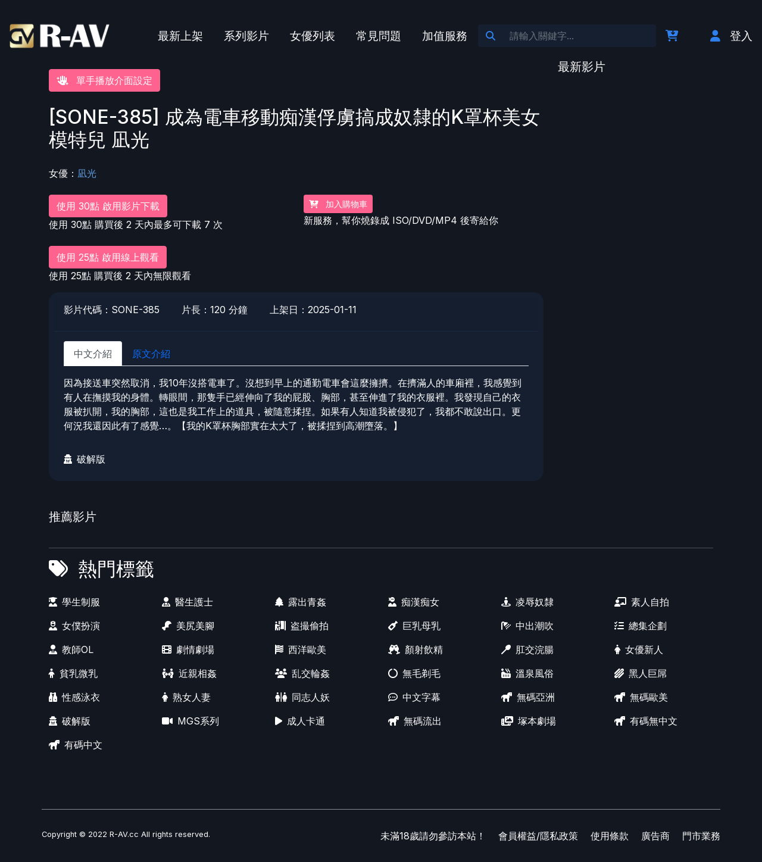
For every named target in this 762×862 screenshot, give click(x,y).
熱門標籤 (116, 568)
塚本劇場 (528, 721)
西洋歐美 (300, 649)
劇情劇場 (188, 649)
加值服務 (444, 36)
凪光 (86, 173)
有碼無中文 (645, 721)
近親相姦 (189, 673)
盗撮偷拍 (302, 626)
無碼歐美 (641, 697)
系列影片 (246, 36)
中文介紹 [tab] (93, 354)
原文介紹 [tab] (151, 354)
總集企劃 (640, 626)
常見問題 (378, 36)
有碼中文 (75, 745)
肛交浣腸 (527, 649)
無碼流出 (415, 721)
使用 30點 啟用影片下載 (108, 206)
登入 (731, 36)
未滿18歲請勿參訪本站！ (433, 836)
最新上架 (180, 36)
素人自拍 (641, 602)
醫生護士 (187, 602)
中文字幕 (414, 697)
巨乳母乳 (414, 626)
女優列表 (312, 36)
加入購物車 (338, 204)
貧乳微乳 (73, 673)
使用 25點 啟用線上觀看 (108, 257)
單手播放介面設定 (104, 80)
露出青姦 (300, 602)
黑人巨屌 (640, 673)
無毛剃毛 (414, 673)
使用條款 (610, 836)
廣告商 (655, 836)
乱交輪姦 (302, 673)
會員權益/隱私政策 (538, 836)
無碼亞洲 (528, 697)
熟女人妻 (186, 697)
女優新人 (638, 649)
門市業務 (701, 836)
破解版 (84, 459)
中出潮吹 (527, 626)
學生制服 (74, 602)
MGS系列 (190, 721)
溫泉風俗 (527, 673)
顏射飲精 (415, 649)
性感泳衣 (74, 697)
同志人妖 (302, 697)
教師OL (71, 649)
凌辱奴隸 (527, 602)
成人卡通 (300, 721)
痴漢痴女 (413, 602)
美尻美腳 (188, 626)
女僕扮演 (74, 626)
